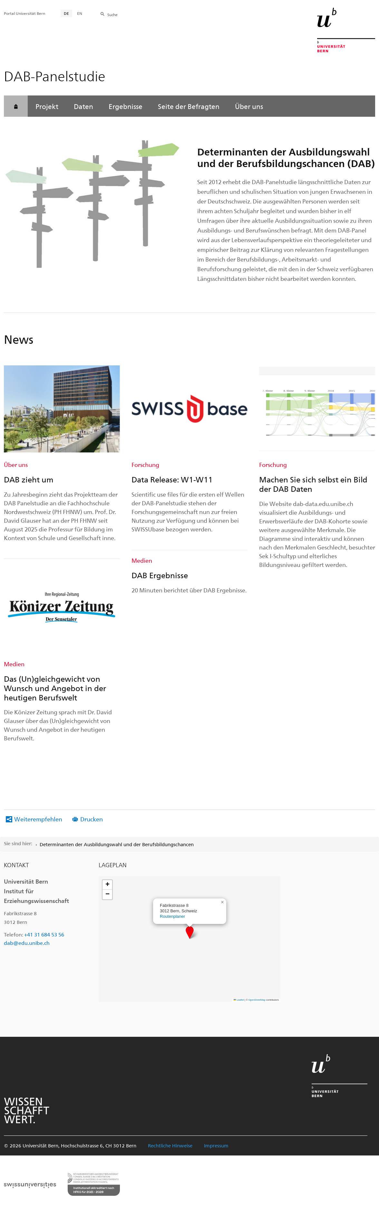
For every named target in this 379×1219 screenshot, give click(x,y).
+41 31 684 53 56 (44, 934)
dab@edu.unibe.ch (27, 942)
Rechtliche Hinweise (170, 1145)
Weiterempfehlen (38, 819)
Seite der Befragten (188, 106)
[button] (190, 932)
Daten (83, 106)
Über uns (249, 106)
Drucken (91, 819)
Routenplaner (172, 916)
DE (66, 13)
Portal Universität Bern (24, 13)
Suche (112, 14)
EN (79, 13)
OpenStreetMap (257, 999)
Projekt (46, 106)
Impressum (216, 1145)
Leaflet (239, 999)
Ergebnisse (125, 106)
